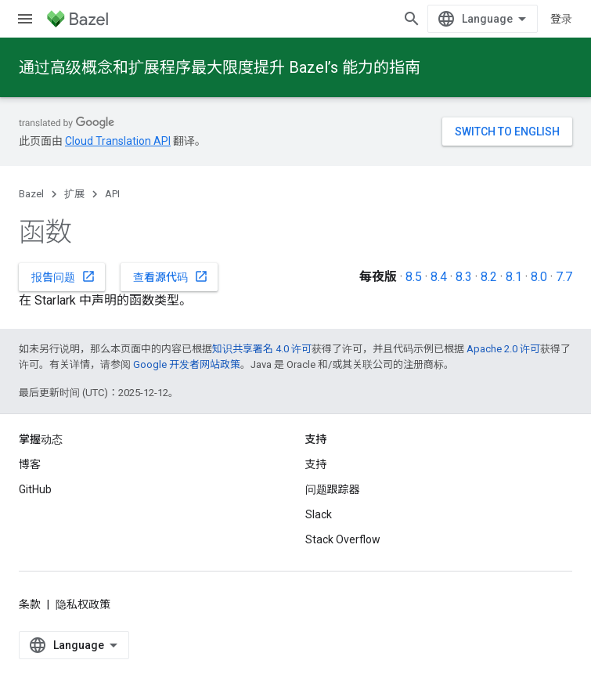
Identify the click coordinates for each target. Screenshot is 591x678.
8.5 (413, 276)
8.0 (539, 276)
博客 (30, 464)
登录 (561, 19)
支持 (316, 464)
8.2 (489, 276)
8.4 (439, 276)
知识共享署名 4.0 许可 (262, 349)
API (112, 194)
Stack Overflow (342, 539)
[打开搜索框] (411, 18)
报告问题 (63, 276)
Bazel (31, 194)
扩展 (74, 194)
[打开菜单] (25, 19)
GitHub (35, 489)
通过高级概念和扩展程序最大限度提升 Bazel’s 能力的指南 (219, 67)
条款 (30, 604)
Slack (318, 514)
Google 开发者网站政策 (186, 364)
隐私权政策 (83, 604)
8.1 (514, 276)
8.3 (464, 276)
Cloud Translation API (118, 141)
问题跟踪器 (332, 489)
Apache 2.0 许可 (503, 349)
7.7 (564, 276)
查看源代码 (170, 276)
